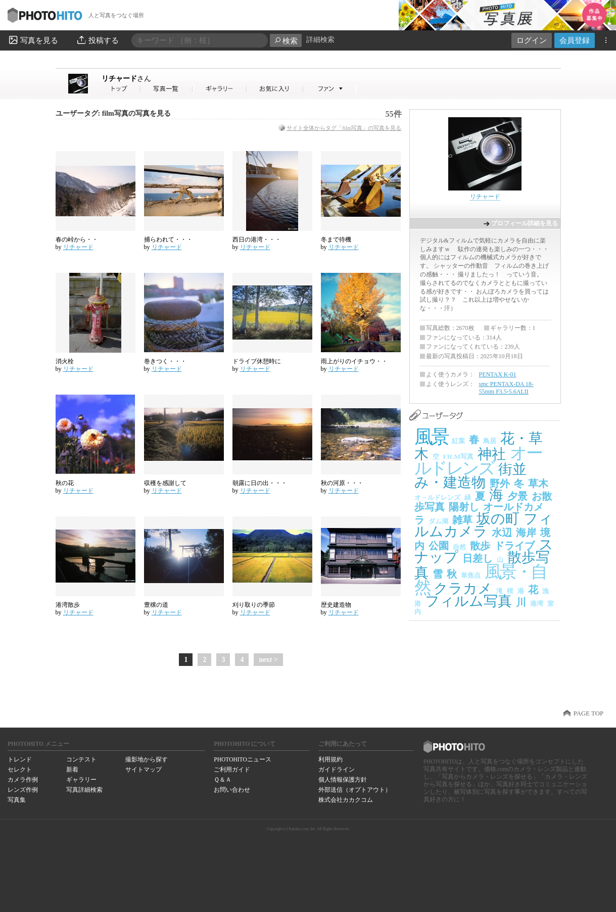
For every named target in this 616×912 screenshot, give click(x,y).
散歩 (480, 545)
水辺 (502, 532)
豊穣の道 (156, 604)
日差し (477, 558)
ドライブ (514, 545)
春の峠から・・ (77, 239)
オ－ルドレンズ (437, 497)
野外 (500, 483)
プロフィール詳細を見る (524, 223)
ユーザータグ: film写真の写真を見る (113, 113)
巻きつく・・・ (165, 361)
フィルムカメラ (483, 525)
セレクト (20, 769)
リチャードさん (121, 88)
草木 (538, 483)
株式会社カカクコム (345, 800)
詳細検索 (320, 39)
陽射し (464, 506)
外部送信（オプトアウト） (354, 790)
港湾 (536, 603)
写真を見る (33, 39)
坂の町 (498, 518)
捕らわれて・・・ (168, 239)
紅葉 (458, 441)
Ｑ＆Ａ (222, 780)
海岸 (526, 532)
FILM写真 (458, 456)
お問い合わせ (232, 790)
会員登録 (574, 40)
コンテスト (81, 759)
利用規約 (330, 759)
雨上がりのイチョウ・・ (354, 361)
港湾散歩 (68, 604)
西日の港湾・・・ (256, 239)
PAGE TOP (588, 713)
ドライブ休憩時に (256, 361)
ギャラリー (81, 780)
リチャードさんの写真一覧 (166, 88)
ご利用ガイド (232, 769)
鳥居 (489, 441)
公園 (439, 545)
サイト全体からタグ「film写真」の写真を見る (344, 128)
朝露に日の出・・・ (259, 483)
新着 (72, 769)
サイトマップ (143, 769)
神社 (492, 454)
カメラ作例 (23, 780)
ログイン (531, 40)
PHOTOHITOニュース (242, 759)
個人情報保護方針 (342, 780)
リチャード (126, 78)
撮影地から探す (146, 759)
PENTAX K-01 (497, 374)
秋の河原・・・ (342, 483)
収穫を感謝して (165, 483)
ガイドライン (336, 769)
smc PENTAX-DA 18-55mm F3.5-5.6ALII (506, 388)
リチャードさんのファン (329, 88)
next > (268, 659)
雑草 (462, 519)
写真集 (17, 800)
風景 (431, 436)
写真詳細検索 (84, 790)
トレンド (20, 759)
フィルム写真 (468, 601)
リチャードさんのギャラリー (220, 88)
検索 (286, 40)
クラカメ (463, 588)
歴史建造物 (336, 604)
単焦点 (471, 575)
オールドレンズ (478, 461)
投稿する (97, 39)
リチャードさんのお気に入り (275, 88)
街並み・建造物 (470, 475)
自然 (459, 547)
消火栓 (65, 361)
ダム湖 (438, 521)
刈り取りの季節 (253, 604)
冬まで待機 (336, 239)
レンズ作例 (23, 790)
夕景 (517, 496)
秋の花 (65, 483)
